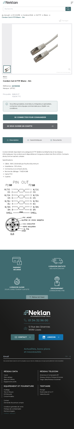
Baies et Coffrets (9, 379)
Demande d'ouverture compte (14, 403)
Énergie (42, 390)
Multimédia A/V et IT (46, 392)
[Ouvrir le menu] (72, 3)
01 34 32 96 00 (38, 320)
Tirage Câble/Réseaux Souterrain (50, 379)
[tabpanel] (37, 195)
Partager (63, 21)
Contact (6, 400)
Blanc (46, 15)
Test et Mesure (8, 392)
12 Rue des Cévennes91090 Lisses (39, 328)
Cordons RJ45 (28, 15)
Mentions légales (9, 411)
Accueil (6, 15)
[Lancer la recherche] (68, 9)
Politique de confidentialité (12, 409)
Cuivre (6, 375)
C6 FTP (38, 15)
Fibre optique (8, 377)
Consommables (9, 396)
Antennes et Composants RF (49, 375)
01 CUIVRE (16, 15)
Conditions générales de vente (13, 407)
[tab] (13, 140)
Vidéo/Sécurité (44, 394)
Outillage (7, 390)
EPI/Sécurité (8, 394)
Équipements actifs (10, 382)
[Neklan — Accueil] (10, 2)
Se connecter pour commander (30, 117)
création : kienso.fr (9, 413)
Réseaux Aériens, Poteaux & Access (51, 377)
